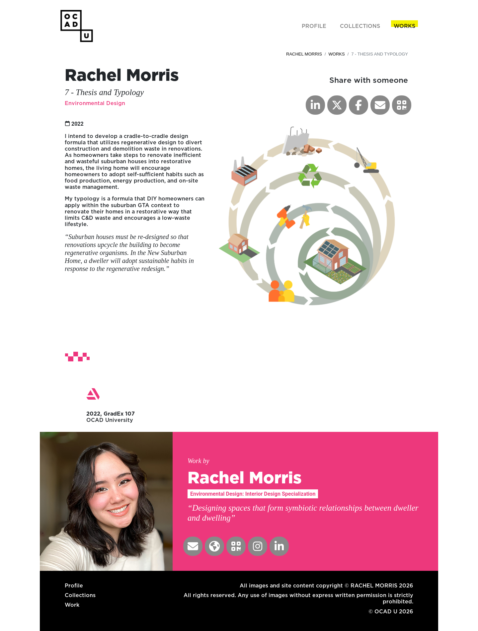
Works (337, 54)
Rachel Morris (304, 54)
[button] (401, 105)
